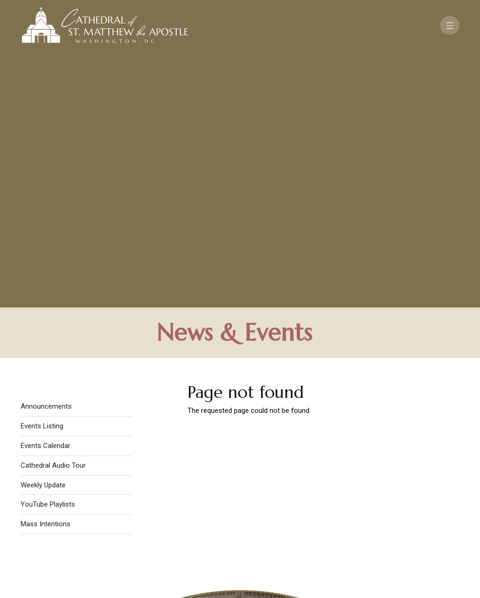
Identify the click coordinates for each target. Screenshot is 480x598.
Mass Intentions (45, 272)
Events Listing (42, 174)
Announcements (46, 154)
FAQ (433, 498)
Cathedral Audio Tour (53, 213)
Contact (350, 498)
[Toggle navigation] (449, 25)
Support (396, 498)
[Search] (430, 525)
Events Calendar (45, 194)
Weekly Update (43, 233)
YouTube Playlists (48, 252)
